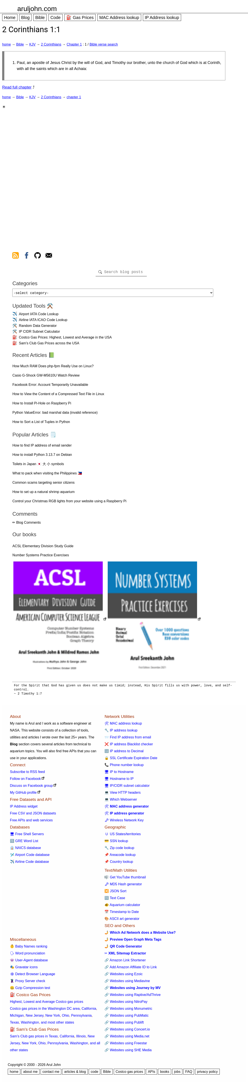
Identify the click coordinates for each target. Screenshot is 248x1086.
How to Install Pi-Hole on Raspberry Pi (41, 405)
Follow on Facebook (25, 780)
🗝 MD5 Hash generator (123, 886)
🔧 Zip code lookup (119, 849)
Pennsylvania (81, 1017)
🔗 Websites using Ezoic (123, 976)
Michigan (17, 1017)
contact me (51, 1073)
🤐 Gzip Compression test (30, 989)
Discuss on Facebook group (31, 787)
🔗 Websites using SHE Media (128, 1052)
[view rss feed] (15, 256)
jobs (177, 1073)
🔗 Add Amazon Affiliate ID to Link (130, 969)
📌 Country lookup (118, 863)
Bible (40, 17)
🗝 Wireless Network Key (124, 822)
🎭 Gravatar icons (24, 969)
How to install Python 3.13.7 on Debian (42, 456)
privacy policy (207, 1073)
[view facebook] (26, 256)
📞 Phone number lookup (124, 766)
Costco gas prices (129, 1073)
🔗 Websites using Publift (124, 1024)
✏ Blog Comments (26, 524)
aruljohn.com (37, 9)
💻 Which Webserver (120, 801)
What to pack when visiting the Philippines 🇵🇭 (47, 475)
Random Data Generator (38, 327)
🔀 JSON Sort (115, 893)
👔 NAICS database (25, 849)
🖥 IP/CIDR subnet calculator (127, 787)
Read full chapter (17, 87)
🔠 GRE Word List (24, 842)
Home (10, 17)
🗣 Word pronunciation (27, 955)
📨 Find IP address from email (127, 739)
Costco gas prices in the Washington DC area (45, 1010)
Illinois (81, 1038)
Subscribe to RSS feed (27, 773)
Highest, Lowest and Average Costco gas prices (46, 1003)
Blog (25, 17)
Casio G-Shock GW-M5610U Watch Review (45, 377)
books (164, 1073)
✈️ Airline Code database (29, 863)
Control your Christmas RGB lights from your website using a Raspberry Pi (69, 503)
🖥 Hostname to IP (119, 780)
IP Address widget (24, 808)
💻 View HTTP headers (122, 794)
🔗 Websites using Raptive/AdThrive (132, 996)
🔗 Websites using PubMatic (126, 1017)
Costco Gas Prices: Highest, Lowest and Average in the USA (65, 339)
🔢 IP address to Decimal (124, 753)
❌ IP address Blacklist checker (128, 746)
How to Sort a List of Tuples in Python (41, 423)
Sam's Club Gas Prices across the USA (49, 345)
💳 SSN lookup (116, 842)
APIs (151, 1073)
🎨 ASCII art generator (121, 920)
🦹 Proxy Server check (27, 982)
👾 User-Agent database (29, 962)
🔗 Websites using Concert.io (127, 1031)
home (6, 44)
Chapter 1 (74, 44)
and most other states (57, 1024)
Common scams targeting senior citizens (43, 484)
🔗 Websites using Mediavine (127, 982)
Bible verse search (104, 44)
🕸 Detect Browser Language (32, 976)
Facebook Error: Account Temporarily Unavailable (50, 386)
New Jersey (34, 1017)
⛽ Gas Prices (80, 17)
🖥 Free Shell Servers (27, 836)
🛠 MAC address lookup (123, 725)
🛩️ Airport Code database (30, 856)
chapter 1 (74, 97)
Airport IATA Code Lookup (38, 316)
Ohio (65, 1017)
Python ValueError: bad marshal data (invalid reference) (55, 414)
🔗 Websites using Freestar (125, 1045)
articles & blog (75, 1073)
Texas (14, 1024)
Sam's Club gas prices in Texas (34, 1038)
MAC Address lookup (119, 17)
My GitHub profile (23, 794)
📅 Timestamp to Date (121, 913)
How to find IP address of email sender (42, 447)
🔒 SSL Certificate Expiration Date (130, 760)
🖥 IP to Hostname (118, 773)
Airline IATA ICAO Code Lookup (43, 321)
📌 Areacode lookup (120, 856)
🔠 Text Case (114, 900)
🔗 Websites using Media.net (126, 1038)
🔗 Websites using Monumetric (128, 1010)
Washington (30, 1024)
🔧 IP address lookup (120, 732)
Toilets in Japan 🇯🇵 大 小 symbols (38, 465)
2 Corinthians (51, 44)
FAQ (188, 1073)
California (89, 1010)
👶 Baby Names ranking (28, 948)
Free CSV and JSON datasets (33, 815)
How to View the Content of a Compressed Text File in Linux (58, 396)
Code (55, 17)
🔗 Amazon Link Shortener (125, 962)
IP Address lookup (162, 17)
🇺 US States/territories (122, 836)
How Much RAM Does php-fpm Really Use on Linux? (52, 368)
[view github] (37, 256)
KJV (32, 44)
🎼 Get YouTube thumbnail (125, 879)
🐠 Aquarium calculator (122, 906)
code (94, 1073)
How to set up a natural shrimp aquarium (43, 493)
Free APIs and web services (31, 822)
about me (30, 1073)
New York (52, 1017)
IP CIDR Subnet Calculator (39, 333)
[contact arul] (49, 256)
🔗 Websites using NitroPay (125, 1003)
